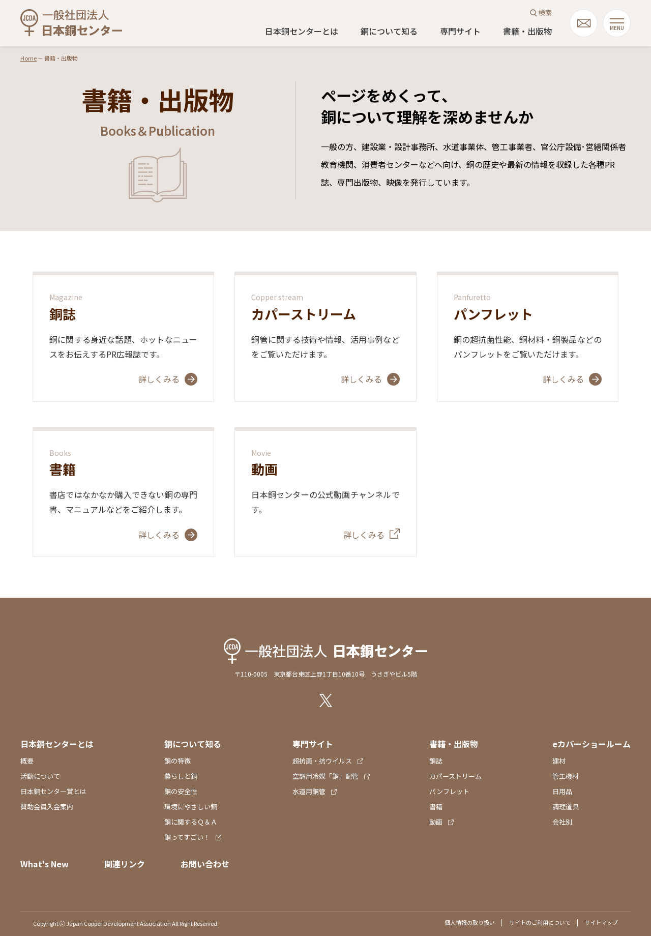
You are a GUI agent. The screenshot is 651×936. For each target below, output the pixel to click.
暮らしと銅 (180, 776)
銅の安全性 (180, 791)
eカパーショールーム (591, 744)
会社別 (562, 822)
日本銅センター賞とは (53, 791)
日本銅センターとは (301, 31)
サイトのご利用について (540, 922)
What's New (44, 864)
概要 (27, 761)
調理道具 (565, 806)
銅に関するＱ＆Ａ (190, 822)
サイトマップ (601, 922)
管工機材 (565, 776)
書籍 (435, 806)
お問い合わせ (205, 864)
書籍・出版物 (527, 31)
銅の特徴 (177, 761)
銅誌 (435, 761)
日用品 (562, 791)
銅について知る (389, 31)
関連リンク (124, 864)
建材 (559, 761)
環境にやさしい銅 (190, 806)
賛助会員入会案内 (46, 806)
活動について (40, 776)
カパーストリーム (455, 776)
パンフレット (449, 791)
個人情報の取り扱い (470, 922)
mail (584, 23)
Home (28, 58)
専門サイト (460, 31)
